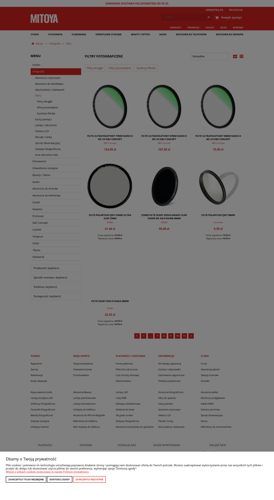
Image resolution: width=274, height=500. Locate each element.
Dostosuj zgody (60, 479)
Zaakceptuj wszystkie (89, 479)
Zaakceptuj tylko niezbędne (26, 479)
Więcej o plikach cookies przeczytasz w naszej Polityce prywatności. (47, 471)
